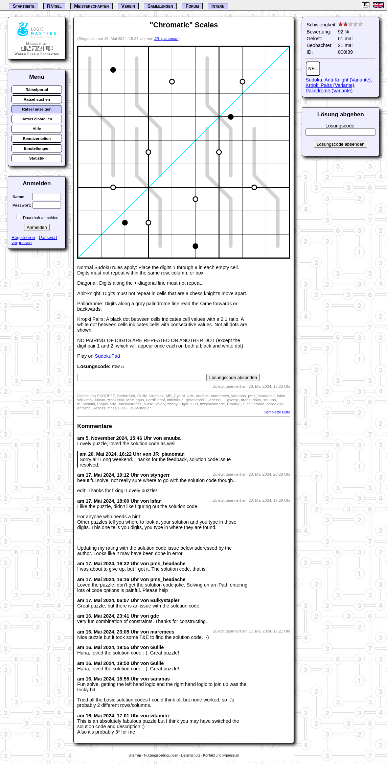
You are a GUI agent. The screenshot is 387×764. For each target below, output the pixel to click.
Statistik (36, 158)
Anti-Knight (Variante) (347, 79)
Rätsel (54, 6)
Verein (128, 6)
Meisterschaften (91, 6)
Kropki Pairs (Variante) (329, 85)
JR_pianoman (166, 39)
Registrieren (23, 237)
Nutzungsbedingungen (161, 755)
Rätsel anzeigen (36, 109)
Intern (217, 6)
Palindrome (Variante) (328, 90)
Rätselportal (36, 90)
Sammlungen (160, 6)
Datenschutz (190, 755)
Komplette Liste (277, 412)
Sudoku (313, 79)
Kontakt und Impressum (221, 755)
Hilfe (36, 129)
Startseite (23, 6)
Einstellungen (37, 148)
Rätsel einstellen (36, 119)
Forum (192, 6)
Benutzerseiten (37, 139)
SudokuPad (107, 356)
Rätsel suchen (37, 99)
